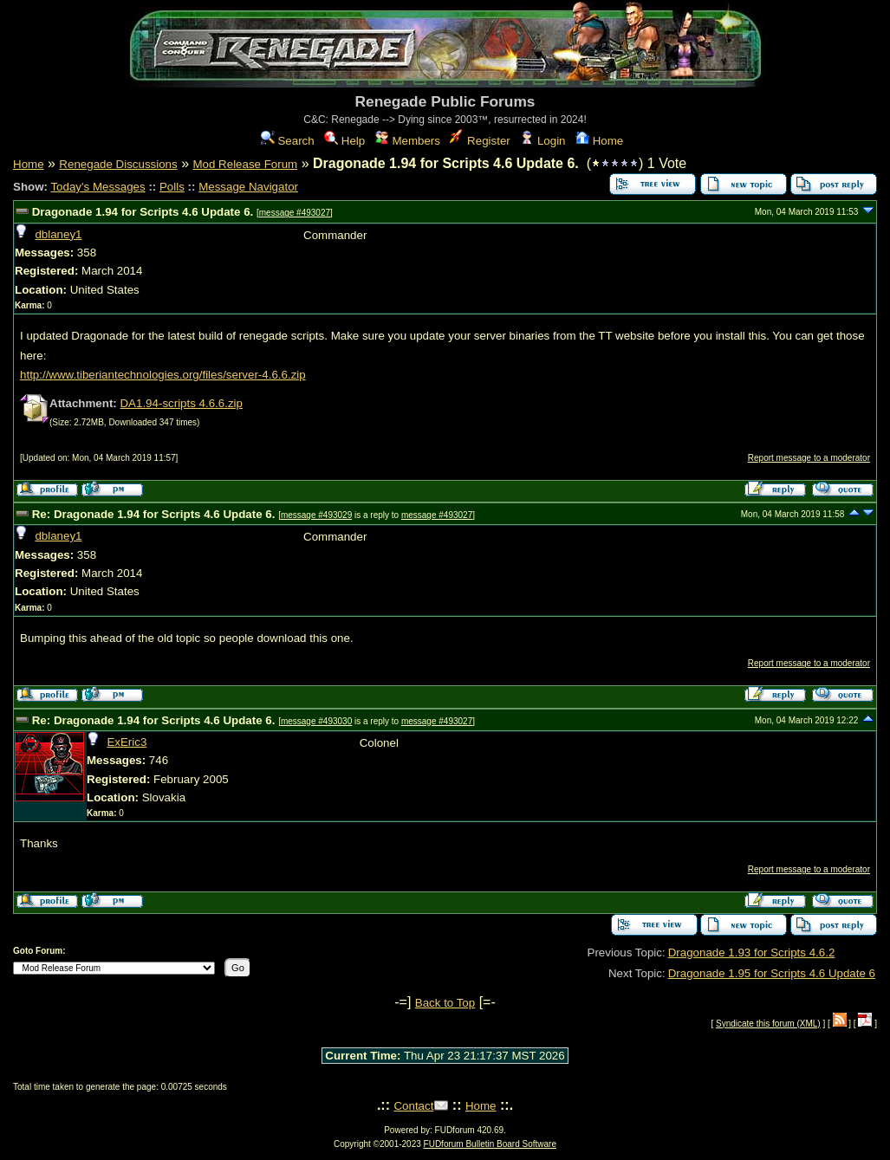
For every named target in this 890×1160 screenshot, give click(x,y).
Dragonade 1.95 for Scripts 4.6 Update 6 (771, 973)
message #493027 (294, 212)
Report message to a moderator (809, 458)
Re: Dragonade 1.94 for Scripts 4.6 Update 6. (155, 514)
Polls (172, 186)
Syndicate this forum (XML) (768, 1023)
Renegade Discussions (118, 164)
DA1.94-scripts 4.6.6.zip (181, 403)
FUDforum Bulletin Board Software (490, 1144)
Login (542, 140)
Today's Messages (97, 186)
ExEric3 (126, 742)
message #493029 (316, 515)
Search (288, 140)
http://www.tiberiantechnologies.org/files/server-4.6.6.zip (163, 374)
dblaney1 (58, 234)
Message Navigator (248, 186)
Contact (413, 1105)
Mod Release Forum (244, 164)
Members (407, 140)
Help (344, 140)
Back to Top (445, 1002)
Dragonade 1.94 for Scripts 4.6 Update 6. (144, 211)
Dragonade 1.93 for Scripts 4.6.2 (751, 952)
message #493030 (316, 721)
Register (480, 140)
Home (599, 140)
